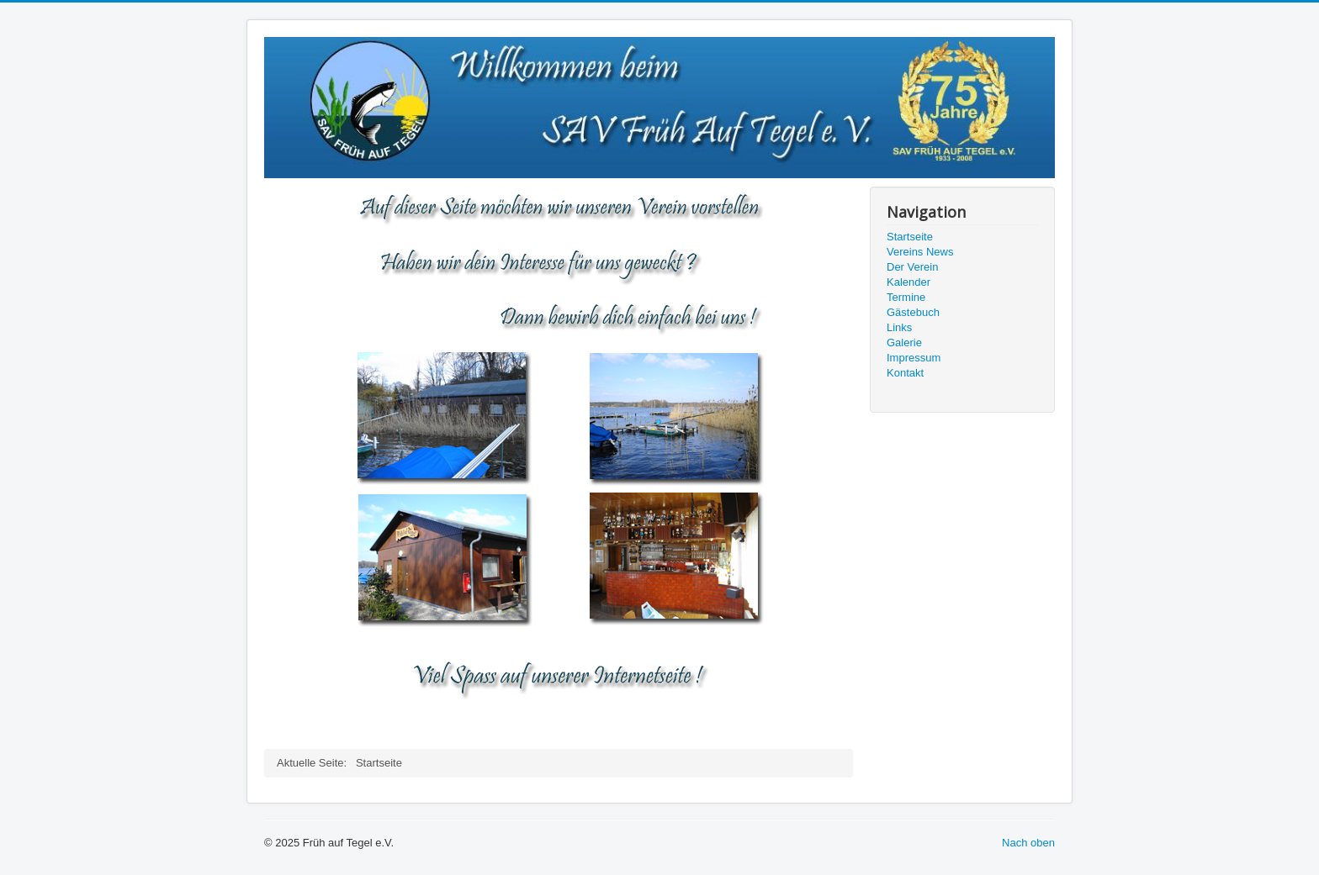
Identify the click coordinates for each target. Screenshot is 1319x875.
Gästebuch (913, 312)
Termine (906, 297)
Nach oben (1028, 842)
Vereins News (920, 251)
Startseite (910, 236)
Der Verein (912, 267)
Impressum (913, 357)
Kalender (908, 282)
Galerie (904, 342)
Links (899, 327)
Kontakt (905, 372)
